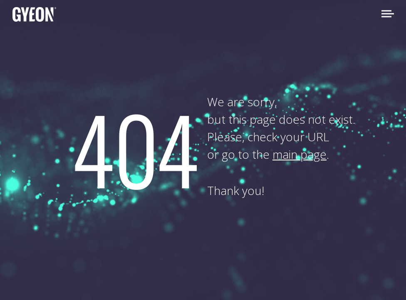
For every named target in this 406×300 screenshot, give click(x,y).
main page (299, 154)
